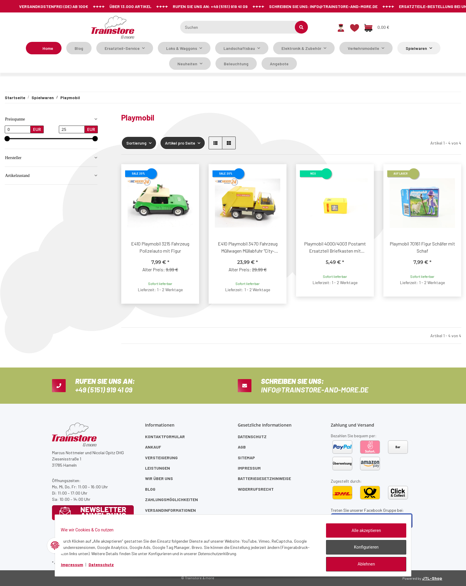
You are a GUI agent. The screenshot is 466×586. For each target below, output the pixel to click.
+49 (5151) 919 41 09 (181, 6)
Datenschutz (252, 436)
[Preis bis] (72, 129)
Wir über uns (159, 478)
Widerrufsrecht (256, 489)
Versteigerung (161, 457)
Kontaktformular (165, 436)
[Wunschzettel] (354, 27)
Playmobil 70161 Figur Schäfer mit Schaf (422, 247)
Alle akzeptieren (362, 534)
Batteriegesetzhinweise (264, 478)
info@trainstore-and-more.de (295, 6)
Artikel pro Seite (180, 142)
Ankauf (153, 446)
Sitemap (246, 457)
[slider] (7, 138)
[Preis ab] (18, 129)
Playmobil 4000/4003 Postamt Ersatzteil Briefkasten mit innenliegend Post (335, 247)
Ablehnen (362, 565)
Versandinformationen (170, 510)
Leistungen (157, 468)
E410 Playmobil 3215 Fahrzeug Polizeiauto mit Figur (160, 247)
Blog (79, 48)
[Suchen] (241, 27)
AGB (242, 446)
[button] (341, 27)
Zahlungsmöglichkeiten (171, 499)
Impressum (249, 468)
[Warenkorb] (376, 27)
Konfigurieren (362, 549)
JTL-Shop (432, 578)
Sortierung (136, 142)
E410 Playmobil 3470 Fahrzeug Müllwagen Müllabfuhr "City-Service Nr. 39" (248, 247)
